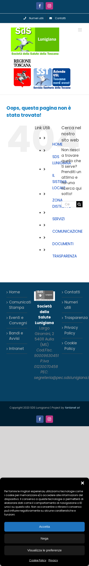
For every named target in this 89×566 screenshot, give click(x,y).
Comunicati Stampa (17, 305)
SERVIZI (58, 218)
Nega (44, 538)
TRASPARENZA (64, 256)
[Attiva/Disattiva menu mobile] (80, 30)
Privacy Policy (71, 330)
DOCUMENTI (62, 243)
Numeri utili (71, 305)
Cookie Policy (37, 560)
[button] (82, 483)
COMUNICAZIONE (67, 231)
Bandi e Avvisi (16, 336)
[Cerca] (79, 204)
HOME (57, 144)
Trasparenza (72, 317)
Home (14, 292)
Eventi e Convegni (17, 320)
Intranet (16, 348)
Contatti (72, 292)
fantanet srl (72, 407)
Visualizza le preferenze (44, 550)
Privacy (53, 560)
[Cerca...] (68, 204)
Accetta (44, 526)
